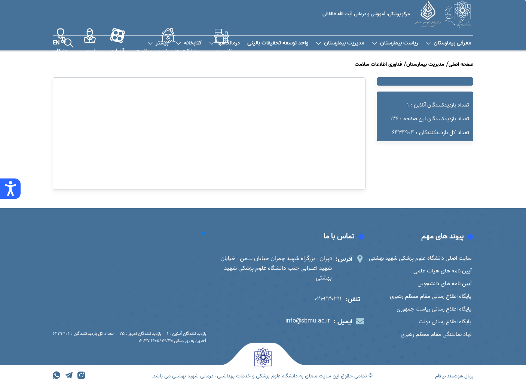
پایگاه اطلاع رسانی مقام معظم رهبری (428, 299)
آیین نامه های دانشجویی (442, 285)
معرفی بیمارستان (448, 43)
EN (56, 42)
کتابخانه (189, 43)
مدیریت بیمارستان (340, 43)
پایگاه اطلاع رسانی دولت (443, 326)
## (204, 234)
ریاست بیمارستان (395, 43)
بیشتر (157, 43)
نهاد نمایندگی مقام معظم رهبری (434, 339)
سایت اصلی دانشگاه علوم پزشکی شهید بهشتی (417, 258)
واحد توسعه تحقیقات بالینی (277, 43)
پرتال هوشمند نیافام (452, 381)
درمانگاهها (224, 43)
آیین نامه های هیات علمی (440, 272)
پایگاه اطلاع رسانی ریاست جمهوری (431, 312)
